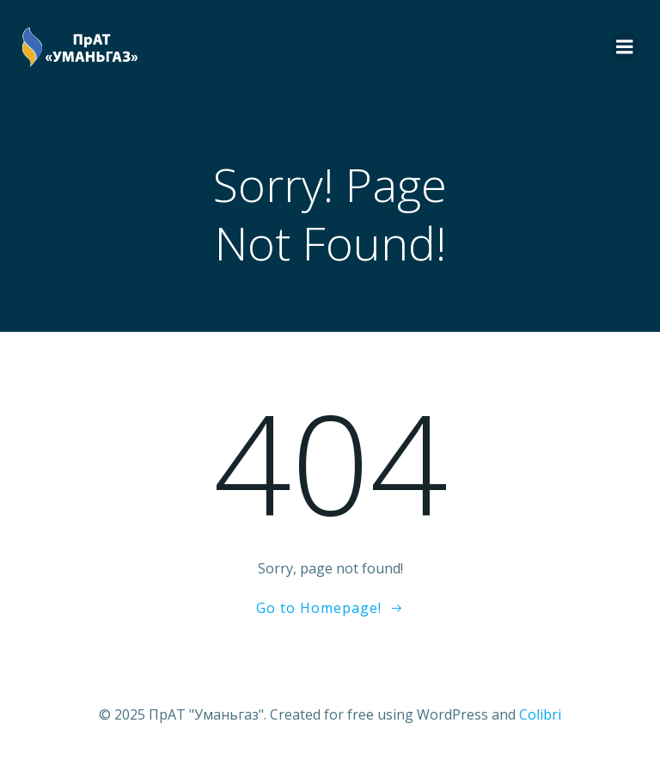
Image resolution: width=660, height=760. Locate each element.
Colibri (540, 714)
